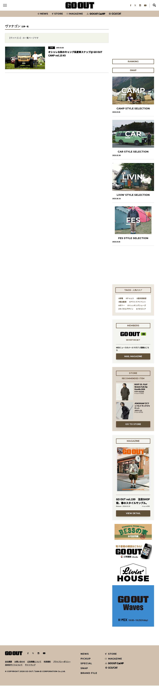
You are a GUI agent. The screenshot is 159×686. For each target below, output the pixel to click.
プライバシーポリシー (62, 662)
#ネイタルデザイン (126, 309)
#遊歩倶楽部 (141, 299)
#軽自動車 (122, 302)
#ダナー (122, 306)
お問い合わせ (19, 662)
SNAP (84, 668)
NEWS (84, 654)
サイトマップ (30, 665)
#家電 (121, 299)
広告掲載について (34, 662)
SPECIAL (86, 663)
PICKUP (85, 659)
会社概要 (8, 662)
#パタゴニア (141, 309)
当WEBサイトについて (13, 665)
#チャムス (130, 299)
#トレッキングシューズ (137, 306)
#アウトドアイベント (137, 302)
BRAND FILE (88, 673)
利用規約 (47, 662)
